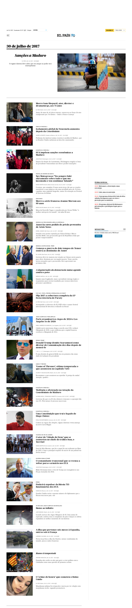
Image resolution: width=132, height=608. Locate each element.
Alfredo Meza (40, 396)
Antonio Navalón (41, 557)
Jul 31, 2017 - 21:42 (61, 135)
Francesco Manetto (51, 396)
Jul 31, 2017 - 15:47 (58, 446)
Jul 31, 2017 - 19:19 (54, 254)
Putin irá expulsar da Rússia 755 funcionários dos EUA (52, 486)
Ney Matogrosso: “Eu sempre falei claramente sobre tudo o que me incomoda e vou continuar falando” (54, 178)
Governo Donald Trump (43, 458)
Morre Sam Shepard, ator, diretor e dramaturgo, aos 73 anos (55, 105)
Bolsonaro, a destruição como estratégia (107, 187)
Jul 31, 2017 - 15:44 (55, 467)
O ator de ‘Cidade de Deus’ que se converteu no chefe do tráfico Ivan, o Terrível (55, 439)
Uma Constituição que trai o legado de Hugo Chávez (56, 415)
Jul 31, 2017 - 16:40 (52, 302)
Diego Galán (39, 207)
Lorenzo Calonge (41, 536)
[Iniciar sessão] (120, 30)
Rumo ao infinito (44, 508)
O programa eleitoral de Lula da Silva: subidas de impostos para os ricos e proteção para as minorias (110, 198)
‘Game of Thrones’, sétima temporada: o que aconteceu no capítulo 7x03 (57, 368)
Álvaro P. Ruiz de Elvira (43, 372)
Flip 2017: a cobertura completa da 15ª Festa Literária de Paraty (56, 297)
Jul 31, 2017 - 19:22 (56, 231)
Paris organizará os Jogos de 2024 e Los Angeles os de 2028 (57, 320)
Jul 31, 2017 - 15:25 (52, 491)
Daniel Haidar (40, 231)
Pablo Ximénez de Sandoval (44, 325)
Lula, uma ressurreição (107, 192)
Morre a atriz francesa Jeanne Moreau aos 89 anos (58, 202)
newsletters (99, 229)
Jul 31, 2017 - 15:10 (53, 536)
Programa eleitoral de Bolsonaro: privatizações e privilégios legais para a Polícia (109, 206)
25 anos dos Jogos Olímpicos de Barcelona (49, 505)
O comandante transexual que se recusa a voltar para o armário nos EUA (58, 462)
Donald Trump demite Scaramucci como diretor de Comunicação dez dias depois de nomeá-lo (58, 345)
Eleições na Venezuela (42, 150)
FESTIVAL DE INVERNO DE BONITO (45, 174)
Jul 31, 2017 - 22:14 (50, 110)
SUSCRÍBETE (109, 30)
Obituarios (39, 198)
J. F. (42, 351)
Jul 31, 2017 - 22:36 (32, 61)
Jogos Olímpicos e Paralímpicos (45, 316)
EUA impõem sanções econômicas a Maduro (54, 154)
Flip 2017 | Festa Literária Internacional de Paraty (51, 293)
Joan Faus (39, 159)
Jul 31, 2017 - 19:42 (54, 207)
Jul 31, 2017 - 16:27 (60, 372)
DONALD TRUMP (40, 340)
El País (24, 61)
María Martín (40, 184)
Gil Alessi (38, 254)
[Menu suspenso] (8, 35)
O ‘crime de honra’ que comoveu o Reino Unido (57, 578)
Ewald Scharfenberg (42, 420)
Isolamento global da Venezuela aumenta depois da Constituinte (58, 130)
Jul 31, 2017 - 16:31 (56, 351)
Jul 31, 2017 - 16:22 (60, 420)
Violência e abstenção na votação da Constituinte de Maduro (54, 391)
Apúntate (98, 236)
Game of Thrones (41, 364)
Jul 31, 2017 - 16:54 (52, 276)
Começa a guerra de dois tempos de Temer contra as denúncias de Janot (58, 249)
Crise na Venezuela (41, 126)
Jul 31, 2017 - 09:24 (50, 583)
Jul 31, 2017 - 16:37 (65, 325)
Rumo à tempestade (46, 554)
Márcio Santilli (40, 276)
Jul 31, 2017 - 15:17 (54, 512)
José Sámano (39, 512)
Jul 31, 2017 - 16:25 (68, 396)
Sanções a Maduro (30, 55)
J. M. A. (38, 351)
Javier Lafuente (40, 135)
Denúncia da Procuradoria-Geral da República (50, 222)
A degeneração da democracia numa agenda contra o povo (58, 271)
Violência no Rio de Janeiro (44, 435)
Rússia (38, 482)
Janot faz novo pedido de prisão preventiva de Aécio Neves (58, 226)
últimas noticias (101, 182)
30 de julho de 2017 (23, 46)
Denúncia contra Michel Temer (45, 246)
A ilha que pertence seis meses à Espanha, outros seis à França (58, 531)
